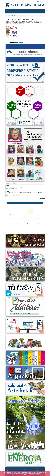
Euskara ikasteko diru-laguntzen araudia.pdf (14, 39)
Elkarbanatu (8, 42)
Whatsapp (16, 42)
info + (42, 473)
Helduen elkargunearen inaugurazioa (16, 187)
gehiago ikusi (42, 198)
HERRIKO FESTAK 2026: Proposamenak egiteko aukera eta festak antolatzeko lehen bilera (24, 193)
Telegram (21, 42)
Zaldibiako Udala (9, 1)
